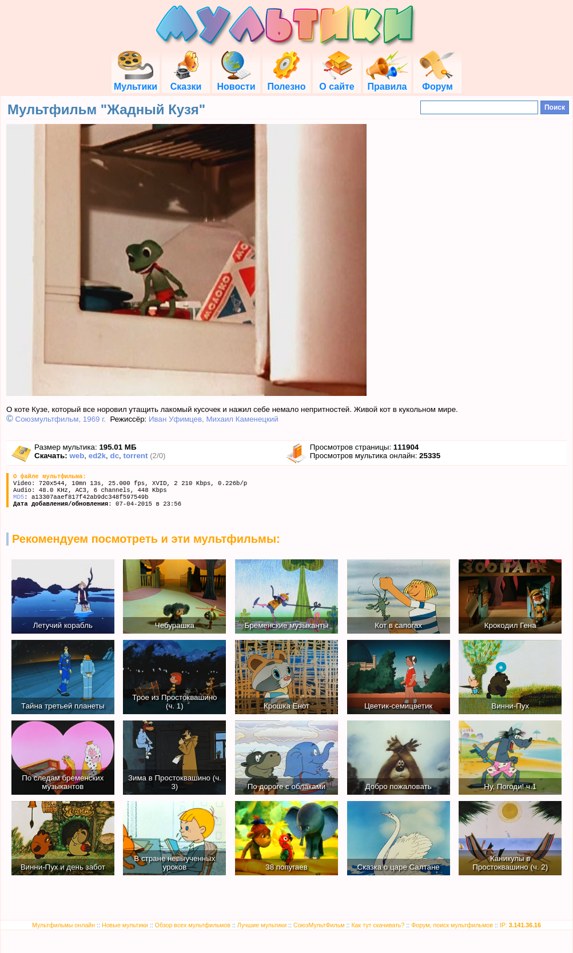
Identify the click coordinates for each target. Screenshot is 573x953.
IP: (520, 925)
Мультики (135, 81)
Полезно (286, 81)
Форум (437, 81)
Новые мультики (125, 925)
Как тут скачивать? (377, 925)
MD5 (18, 497)
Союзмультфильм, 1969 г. (60, 419)
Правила (387, 81)
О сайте (336, 81)
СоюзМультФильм (319, 925)
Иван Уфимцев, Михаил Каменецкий (213, 419)
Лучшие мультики (261, 925)
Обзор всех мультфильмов (192, 925)
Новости (236, 81)
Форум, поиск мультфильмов (452, 925)
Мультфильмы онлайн (63, 925)
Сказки (185, 81)
